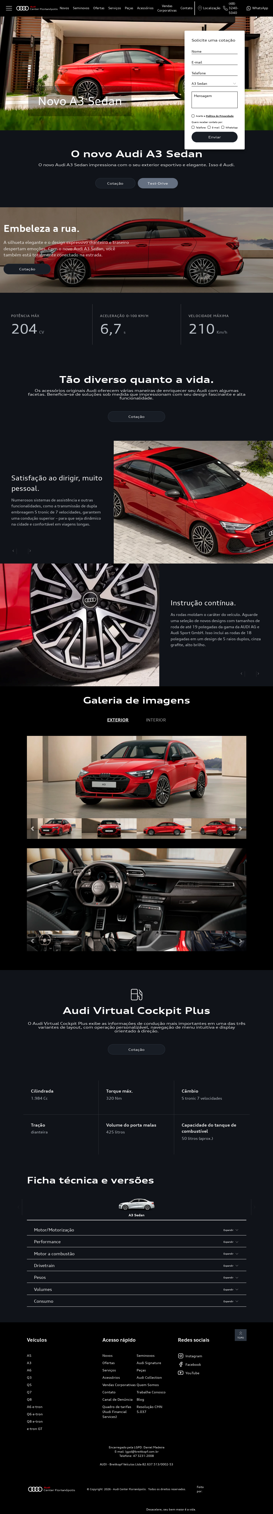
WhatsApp (232, 127)
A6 (29, 1371)
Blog (140, 1400)
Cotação (115, 183)
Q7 (29, 1393)
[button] (32, 829)
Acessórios (145, 8)
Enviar (214, 137)
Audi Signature (149, 1363)
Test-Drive (157, 183)
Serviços (114, 8)
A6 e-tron (34, 1407)
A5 (29, 1356)
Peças (129, 8)
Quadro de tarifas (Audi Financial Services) (116, 1412)
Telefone (201, 127)
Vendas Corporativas (167, 8)
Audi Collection (149, 1378)
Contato (187, 8)
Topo (238, 1335)
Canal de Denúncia (117, 1400)
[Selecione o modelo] (215, 83)
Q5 (29, 1385)
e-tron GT (34, 1429)
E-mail (215, 127)
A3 (29, 1363)
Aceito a (215, 116)
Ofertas (99, 8)
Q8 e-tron (35, 1422)
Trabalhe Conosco (151, 1393)
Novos (64, 8)
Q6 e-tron (35, 1414)
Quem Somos (148, 1385)
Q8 (29, 1400)
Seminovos (81, 8)
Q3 (29, 1378)
